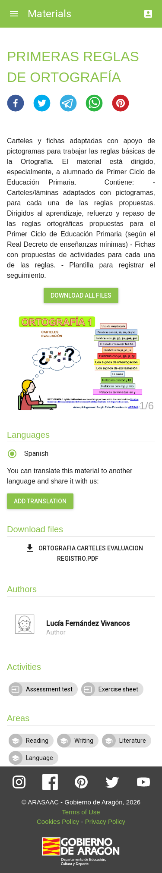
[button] (15, 103)
